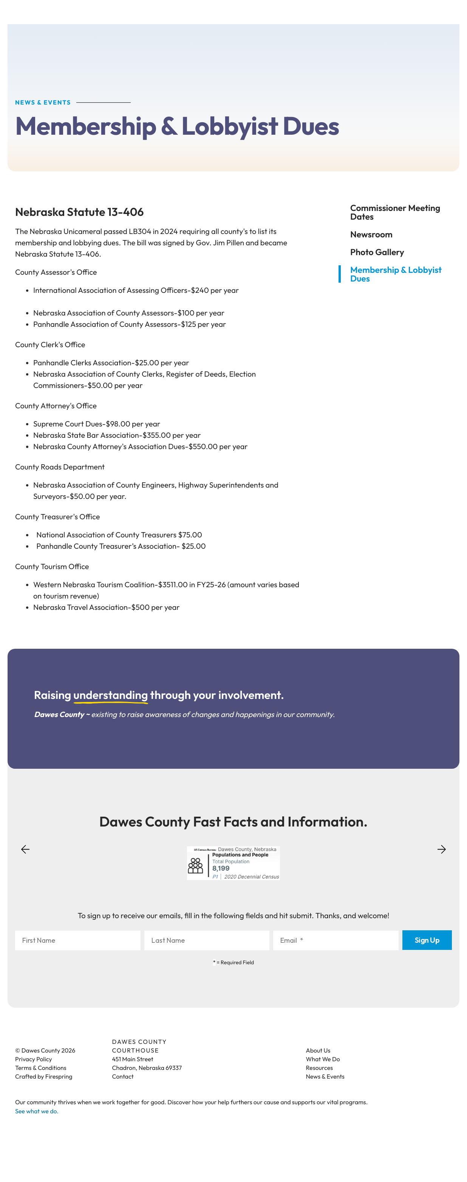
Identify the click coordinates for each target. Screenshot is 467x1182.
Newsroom (371, 235)
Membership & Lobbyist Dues (396, 274)
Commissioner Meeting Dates (395, 213)
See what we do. (37, 1112)
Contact (123, 1077)
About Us (318, 1051)
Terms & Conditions (40, 1069)
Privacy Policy (33, 1060)
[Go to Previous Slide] (25, 855)
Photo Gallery (377, 252)
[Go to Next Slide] (442, 847)
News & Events (325, 1077)
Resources (319, 1069)
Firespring (59, 1077)
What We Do (323, 1060)
